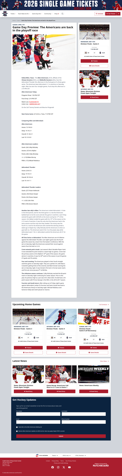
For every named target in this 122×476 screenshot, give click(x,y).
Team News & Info (24, 14)
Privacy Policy (55, 461)
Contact (48, 461)
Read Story (94, 100)
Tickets (13, 14)
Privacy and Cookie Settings (61, 463)
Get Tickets (111, 14)
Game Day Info (37, 14)
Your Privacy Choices (71, 461)
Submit (61, 443)
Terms (62, 461)
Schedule (99, 14)
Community (48, 14)
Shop (56, 14)
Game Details (94, 68)
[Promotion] (61, 5)
